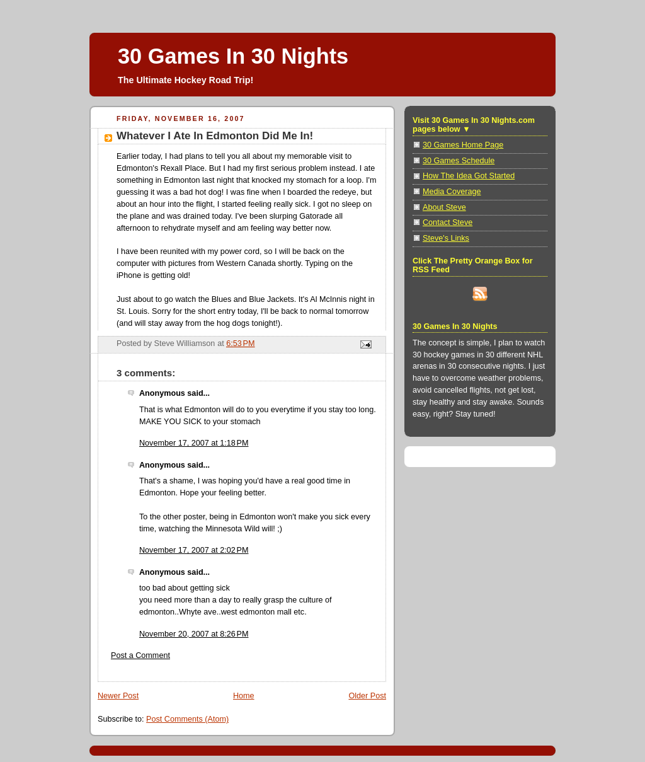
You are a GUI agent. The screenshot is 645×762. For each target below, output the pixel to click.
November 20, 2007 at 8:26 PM (193, 634)
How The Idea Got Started (469, 175)
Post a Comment (140, 655)
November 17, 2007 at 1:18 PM (193, 443)
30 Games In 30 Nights (233, 56)
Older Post (367, 695)
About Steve (444, 207)
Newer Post (118, 695)
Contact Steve (447, 222)
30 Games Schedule (458, 160)
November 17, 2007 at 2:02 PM (193, 550)
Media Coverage (452, 191)
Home (243, 695)
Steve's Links (446, 238)
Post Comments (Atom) (187, 719)
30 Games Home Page (463, 145)
